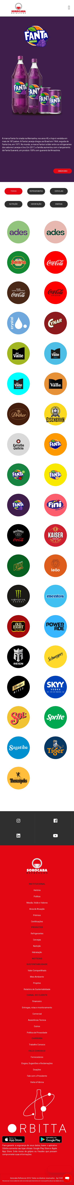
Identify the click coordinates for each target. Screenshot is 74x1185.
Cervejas (37, 940)
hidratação (36, 204)
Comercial (37, 1014)
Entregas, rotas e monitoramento (37, 1007)
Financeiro (37, 1001)
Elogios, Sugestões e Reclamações (37, 1063)
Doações (37, 1070)
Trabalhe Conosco (37, 1044)
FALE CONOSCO (37, 1051)
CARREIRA (37, 1038)
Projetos (37, 983)
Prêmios (37, 915)
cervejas (59, 191)
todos (13, 191)
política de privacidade (52, 1181)
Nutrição (37, 946)
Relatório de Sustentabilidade (37, 989)
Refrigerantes (37, 933)
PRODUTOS (37, 927)
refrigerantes (36, 191)
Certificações (37, 921)
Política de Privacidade (37, 1032)
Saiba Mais (62, 171)
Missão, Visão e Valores (37, 903)
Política (37, 896)
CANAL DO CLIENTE (37, 995)
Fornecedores (37, 1057)
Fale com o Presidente (37, 1076)
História (37, 890)
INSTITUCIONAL (37, 884)
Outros (37, 1026)
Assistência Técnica (37, 1020)
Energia (58, 204)
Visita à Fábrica (37, 1082)
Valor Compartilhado (37, 970)
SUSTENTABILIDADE (37, 964)
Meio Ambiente (37, 977)
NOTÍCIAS (37, 958)
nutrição (13, 204)
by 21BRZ (60, 1178)
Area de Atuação (37, 909)
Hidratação (37, 952)
